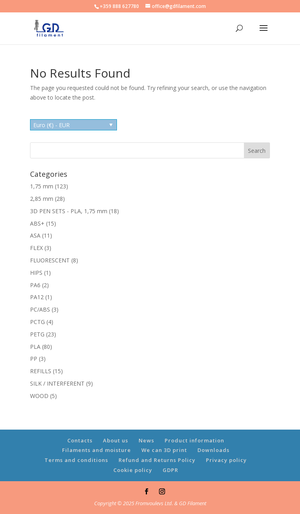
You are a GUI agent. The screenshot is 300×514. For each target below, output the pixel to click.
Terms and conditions (76, 460)
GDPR (170, 470)
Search (257, 150)
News (146, 440)
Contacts (80, 440)
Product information (194, 440)
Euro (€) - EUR (51, 125)
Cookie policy (132, 470)
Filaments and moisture (96, 450)
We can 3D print (164, 450)
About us (115, 440)
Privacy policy (226, 460)
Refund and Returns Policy (157, 460)
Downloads (213, 450)
